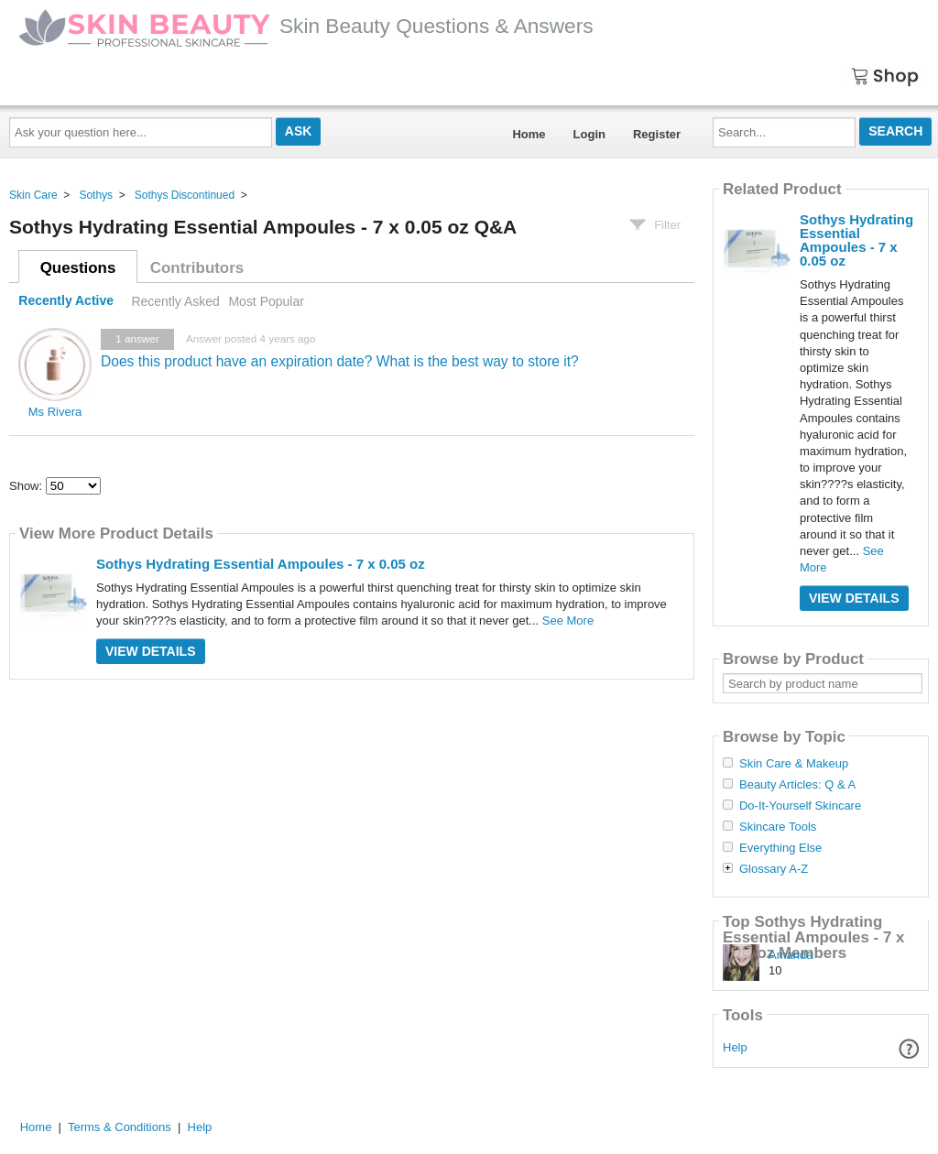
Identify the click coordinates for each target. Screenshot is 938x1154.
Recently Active (66, 301)
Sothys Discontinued (184, 195)
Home (528, 134)
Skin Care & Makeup (793, 763)
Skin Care (33, 195)
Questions (78, 268)
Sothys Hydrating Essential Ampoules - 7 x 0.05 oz (260, 564)
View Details (150, 651)
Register (657, 134)
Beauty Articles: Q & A (797, 784)
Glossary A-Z (773, 869)
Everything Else (780, 848)
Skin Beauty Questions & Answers (306, 26)
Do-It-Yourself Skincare (800, 806)
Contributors (197, 268)
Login (589, 134)
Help (735, 1047)
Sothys (96, 195)
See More (568, 620)
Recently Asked (175, 301)
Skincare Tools (777, 827)
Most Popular (265, 301)
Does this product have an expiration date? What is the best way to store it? (340, 361)
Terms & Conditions (119, 1127)
